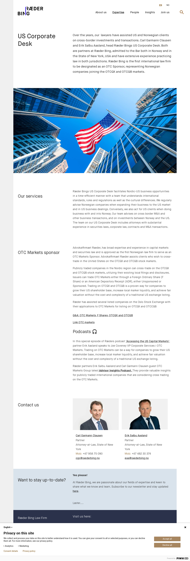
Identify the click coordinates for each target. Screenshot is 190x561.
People (134, 12)
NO (167, 5)
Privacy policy (29, 551)
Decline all (167, 545)
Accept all (167, 539)
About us (100, 12)
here (75, 491)
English (8, 527)
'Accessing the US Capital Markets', (148, 341)
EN (160, 5)
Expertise (118, 12)
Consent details (11, 551)
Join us (165, 12)
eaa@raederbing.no (137, 458)
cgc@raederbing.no (88, 458)
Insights (150, 12)
